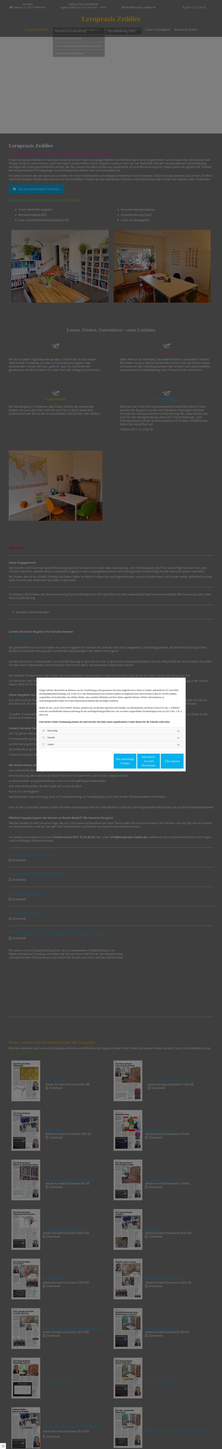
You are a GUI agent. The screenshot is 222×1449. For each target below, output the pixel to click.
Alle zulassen (167, 761)
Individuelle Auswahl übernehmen (134, 761)
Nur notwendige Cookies (100, 761)
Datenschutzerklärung (49, 761)
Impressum (66, 761)
